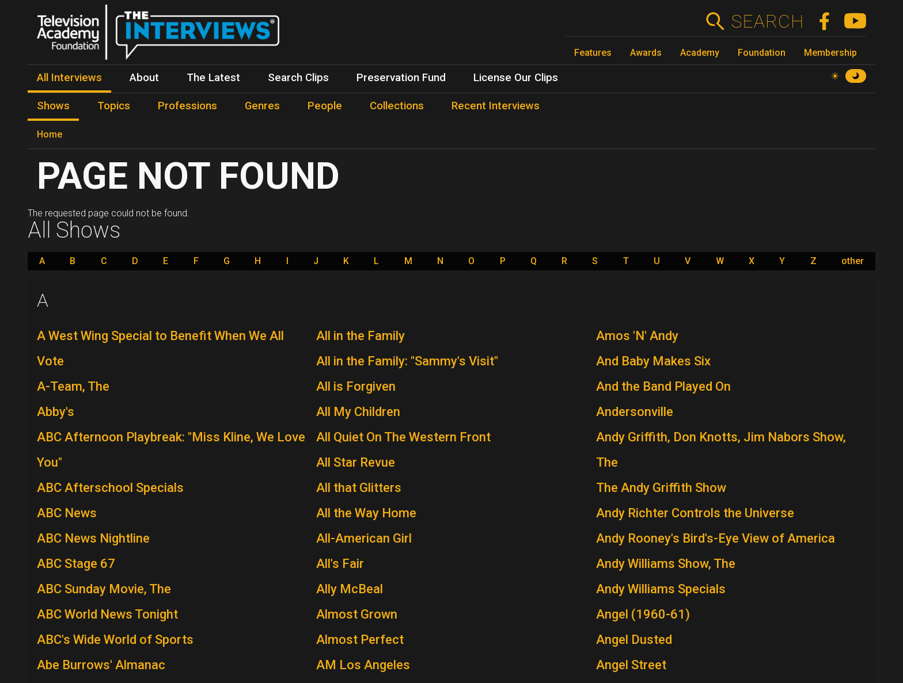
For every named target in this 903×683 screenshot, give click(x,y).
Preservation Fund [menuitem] (401, 77)
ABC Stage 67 (76, 563)
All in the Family (360, 336)
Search (767, 21)
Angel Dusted (634, 639)
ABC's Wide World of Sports (115, 639)
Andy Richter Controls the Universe (695, 513)
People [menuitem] (325, 106)
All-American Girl (364, 538)
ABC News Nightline (93, 538)
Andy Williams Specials (661, 589)
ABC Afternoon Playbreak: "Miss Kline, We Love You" (171, 450)
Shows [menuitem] (53, 106)
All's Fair (340, 563)
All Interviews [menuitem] (69, 77)
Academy (699, 52)
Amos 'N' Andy (637, 336)
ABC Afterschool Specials (110, 487)
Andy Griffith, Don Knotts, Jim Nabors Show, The (721, 450)
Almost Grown (356, 614)
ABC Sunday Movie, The (104, 589)
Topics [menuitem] (113, 106)
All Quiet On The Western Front (403, 437)
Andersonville (634, 412)
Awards (646, 52)
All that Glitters (358, 487)
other (852, 261)
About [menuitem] (144, 77)
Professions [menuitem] (187, 106)
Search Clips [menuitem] (298, 77)
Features (593, 52)
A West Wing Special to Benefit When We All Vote (160, 348)
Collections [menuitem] (397, 106)
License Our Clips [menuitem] (515, 77)
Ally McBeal (349, 589)
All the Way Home (366, 513)
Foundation (762, 52)
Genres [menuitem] (262, 106)
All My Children (358, 412)
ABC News (67, 513)
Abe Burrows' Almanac (101, 665)
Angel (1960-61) (643, 614)
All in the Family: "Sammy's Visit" (407, 361)
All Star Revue (355, 462)
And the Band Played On (663, 386)
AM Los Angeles (363, 665)
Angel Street (631, 665)
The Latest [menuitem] (213, 77)
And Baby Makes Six (653, 361)
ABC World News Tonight (107, 614)
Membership (830, 52)
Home (49, 134)
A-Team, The (73, 386)
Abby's (55, 412)
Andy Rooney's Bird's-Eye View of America (715, 538)
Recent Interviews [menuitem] (495, 106)
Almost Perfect (360, 639)
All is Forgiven (356, 386)
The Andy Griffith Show (661, 487)
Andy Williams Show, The (665, 563)
